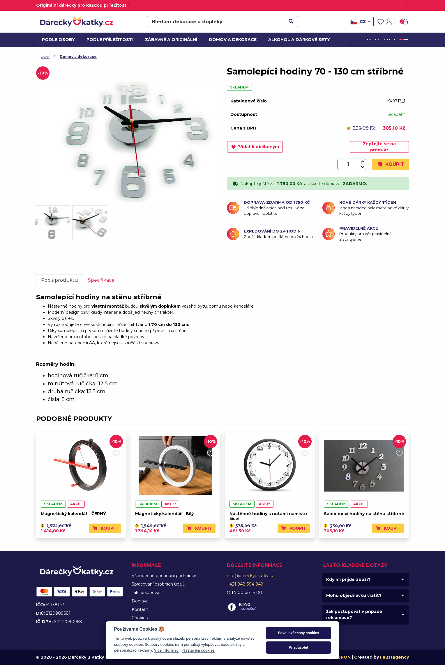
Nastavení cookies (198, 650)
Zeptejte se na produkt (379, 146)
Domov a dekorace (230, 39)
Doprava (140, 601)
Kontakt (140, 609)
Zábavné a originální (169, 39)
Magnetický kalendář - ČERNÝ (73, 513)
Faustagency (394, 657)
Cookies (140, 617)
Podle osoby (57, 39)
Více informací (166, 650)
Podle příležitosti (108, 39)
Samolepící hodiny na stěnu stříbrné (364, 513)
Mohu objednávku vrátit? (354, 595)
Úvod (45, 56)
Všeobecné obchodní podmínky (164, 575)
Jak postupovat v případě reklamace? (354, 614)
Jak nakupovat (146, 592)
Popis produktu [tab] (59, 280)
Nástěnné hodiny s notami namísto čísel (268, 516)
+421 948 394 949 (245, 584)
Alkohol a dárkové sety (296, 39)
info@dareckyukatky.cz (250, 575)
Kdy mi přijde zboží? (348, 579)
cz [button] (360, 21)
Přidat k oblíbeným (255, 146)
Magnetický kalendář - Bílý (164, 513)
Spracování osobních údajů (158, 584)
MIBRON (342, 657)
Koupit (390, 164)
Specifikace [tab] (101, 280)
